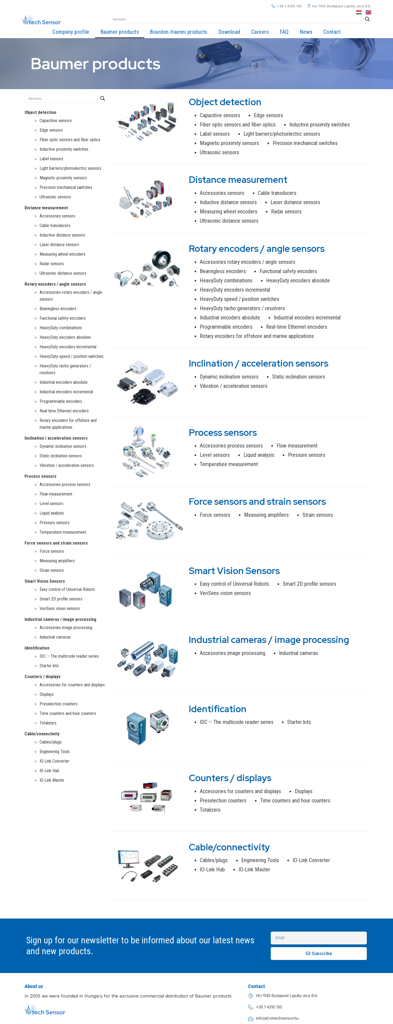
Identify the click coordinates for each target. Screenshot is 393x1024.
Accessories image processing (66, 627)
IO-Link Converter (54, 761)
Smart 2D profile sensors (61, 599)
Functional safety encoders (63, 318)
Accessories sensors (57, 216)
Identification (37, 648)
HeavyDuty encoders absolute (65, 337)
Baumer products (119, 32)
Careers (260, 32)
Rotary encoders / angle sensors (55, 284)
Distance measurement (46, 207)
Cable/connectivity (42, 733)
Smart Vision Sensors (45, 581)
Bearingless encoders (58, 308)
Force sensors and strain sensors (56, 543)
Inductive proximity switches (64, 149)
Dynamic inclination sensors (63, 446)
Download (229, 32)
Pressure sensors (55, 522)
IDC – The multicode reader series (69, 656)
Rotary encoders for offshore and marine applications (257, 336)
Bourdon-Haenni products (178, 32)
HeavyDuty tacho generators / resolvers (242, 308)
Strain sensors (52, 570)
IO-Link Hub (49, 770)
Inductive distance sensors (62, 235)
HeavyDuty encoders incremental (68, 346)
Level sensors (51, 503)
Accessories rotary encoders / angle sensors (247, 262)
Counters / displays (43, 676)
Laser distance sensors (59, 244)
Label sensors (51, 158)
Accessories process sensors (65, 484)
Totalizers (48, 723)
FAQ (284, 32)
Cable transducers (55, 225)
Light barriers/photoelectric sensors (70, 168)
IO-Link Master (52, 780)
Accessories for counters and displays (72, 684)
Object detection (40, 112)
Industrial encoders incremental (66, 391)
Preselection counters (59, 703)
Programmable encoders (61, 401)
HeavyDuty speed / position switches (71, 356)
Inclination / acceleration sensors (56, 438)
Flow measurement (56, 494)
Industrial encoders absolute (64, 382)
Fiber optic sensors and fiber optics (70, 139)
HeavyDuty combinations (61, 327)
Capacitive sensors (56, 120)
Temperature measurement (63, 532)
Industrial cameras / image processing (60, 619)
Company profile (71, 32)
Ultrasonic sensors (55, 197)
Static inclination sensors (61, 455)
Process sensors (40, 476)
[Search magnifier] (367, 19)
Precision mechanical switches (66, 187)
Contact (332, 32)
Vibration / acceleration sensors (67, 465)
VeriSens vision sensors (60, 608)
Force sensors (52, 551)
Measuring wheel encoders (62, 254)
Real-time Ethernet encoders (64, 410)
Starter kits (49, 665)
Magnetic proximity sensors (63, 177)
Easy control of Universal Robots (67, 589)
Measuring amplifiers (57, 560)
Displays (47, 694)
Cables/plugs (51, 742)
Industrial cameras (55, 637)
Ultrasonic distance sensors (63, 273)
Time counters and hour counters (68, 713)
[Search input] (237, 19)
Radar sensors (52, 263)
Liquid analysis (52, 513)
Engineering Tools (55, 751)
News (306, 32)
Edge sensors (51, 130)
